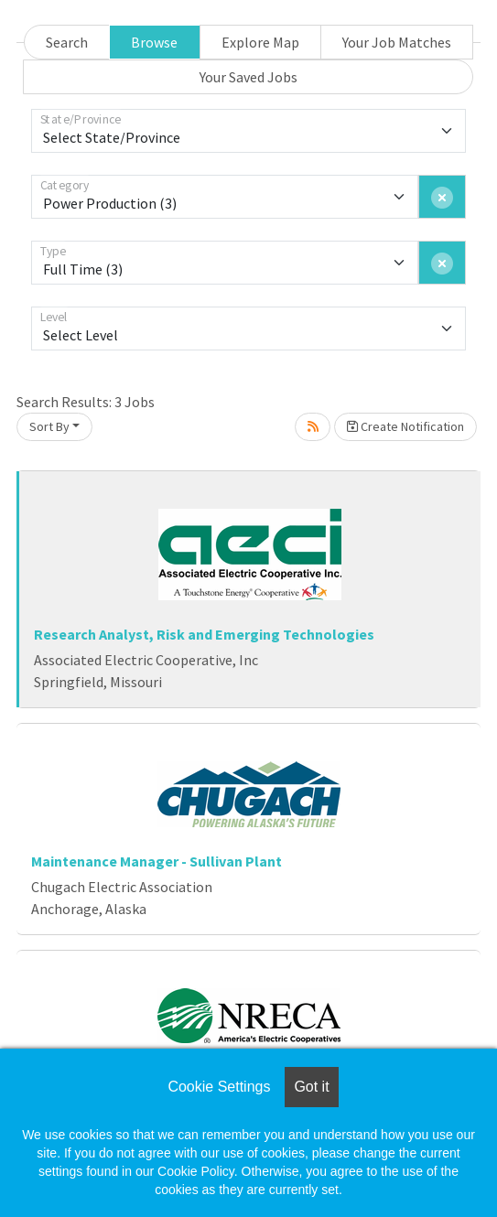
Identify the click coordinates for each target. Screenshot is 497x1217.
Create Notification (405, 426)
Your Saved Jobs (248, 77)
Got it (311, 1086)
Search (67, 42)
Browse (154, 42)
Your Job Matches (396, 42)
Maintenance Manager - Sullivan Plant (156, 861)
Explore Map (260, 42)
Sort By (49, 426)
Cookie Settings (218, 1086)
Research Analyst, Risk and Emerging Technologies (204, 634)
